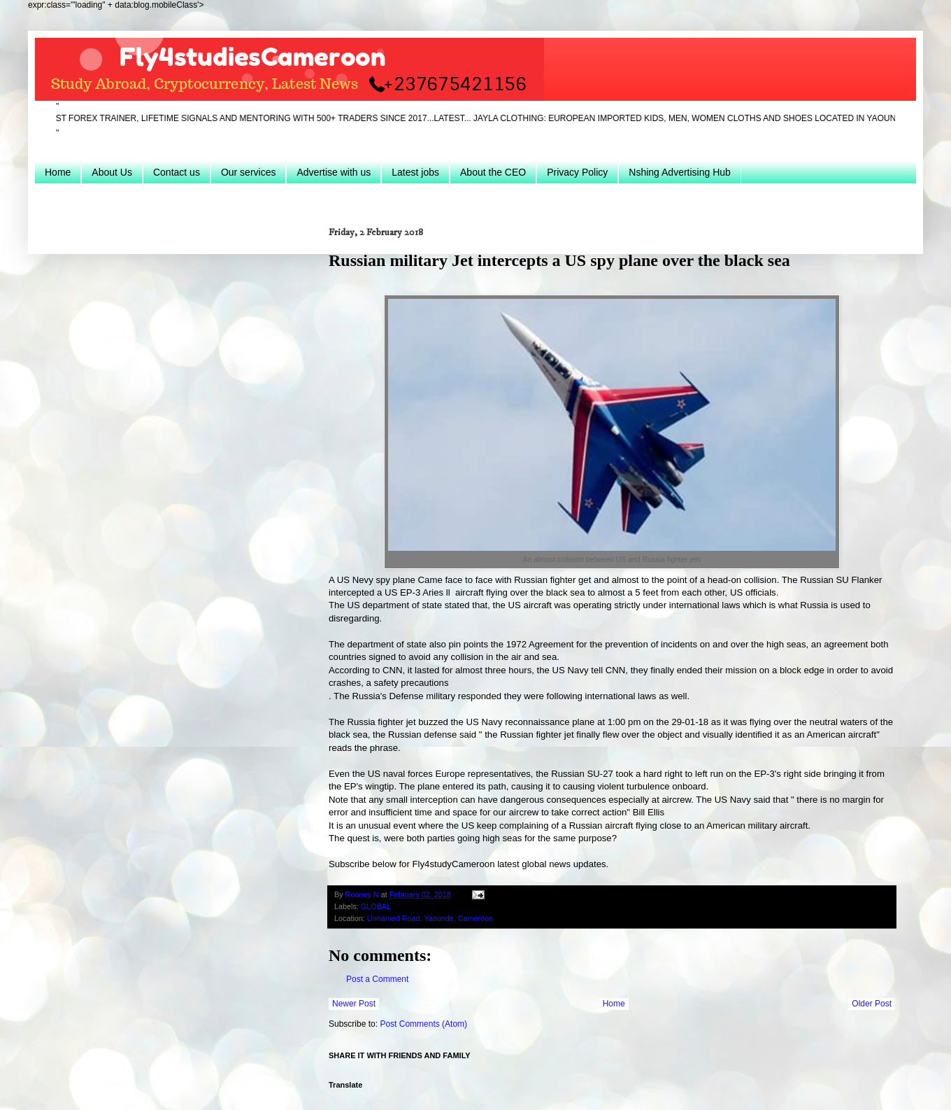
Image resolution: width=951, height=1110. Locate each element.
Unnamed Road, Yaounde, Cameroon (430, 918)
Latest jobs (415, 172)
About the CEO (493, 172)
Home (58, 172)
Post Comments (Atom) (423, 1024)
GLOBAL (376, 906)
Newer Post (354, 1004)
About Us (112, 172)
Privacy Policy (577, 172)
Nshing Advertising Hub (680, 172)
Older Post (872, 1004)
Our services (248, 172)
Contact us (176, 172)
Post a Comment (377, 979)
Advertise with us (333, 172)
